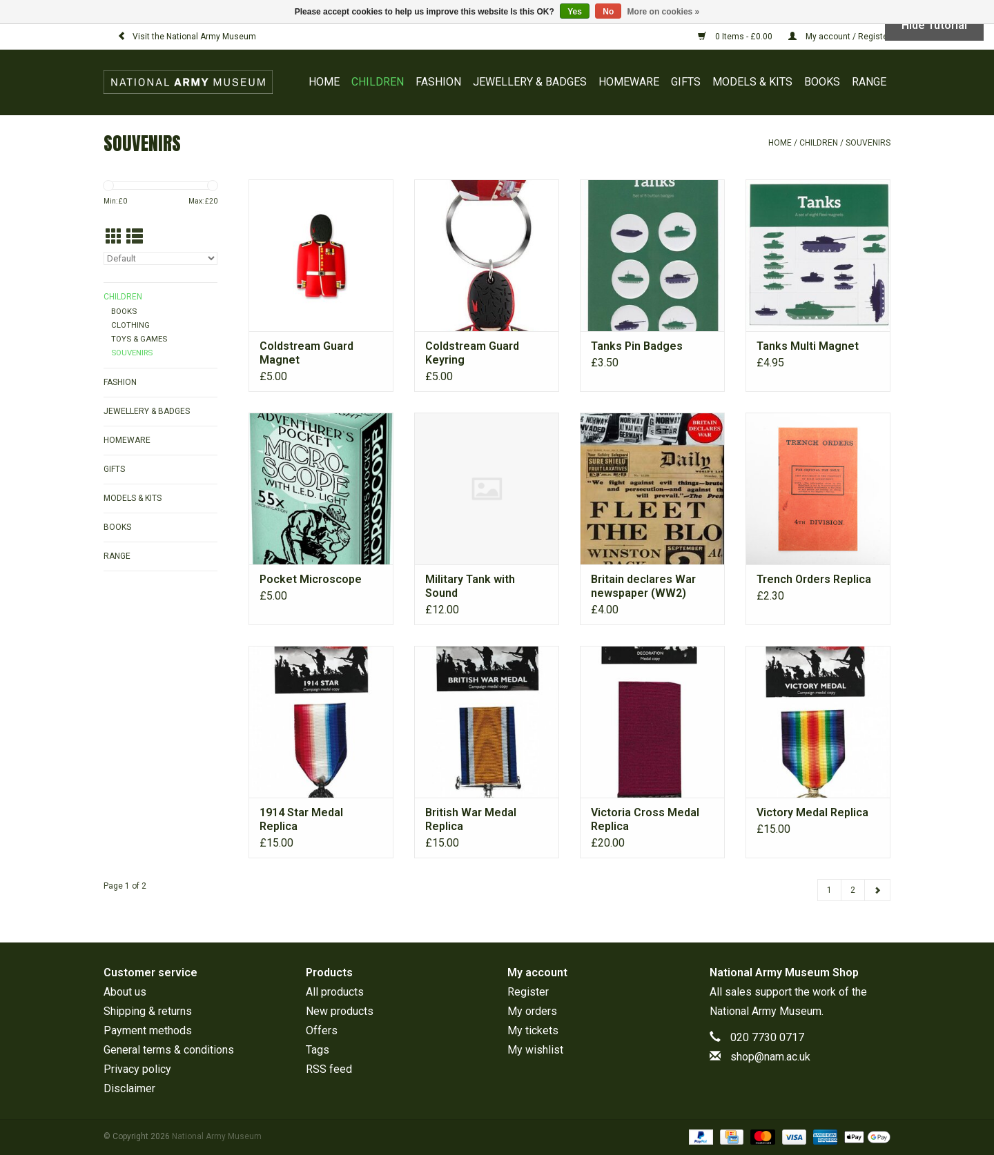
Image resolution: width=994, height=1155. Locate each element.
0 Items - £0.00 (736, 36)
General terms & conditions (169, 1049)
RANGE (869, 81)
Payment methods (148, 1030)
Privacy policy (137, 1069)
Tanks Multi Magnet (808, 346)
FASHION (438, 81)
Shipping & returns (148, 1011)
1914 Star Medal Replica (301, 819)
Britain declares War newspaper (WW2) (643, 586)
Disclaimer (129, 1088)
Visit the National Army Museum (186, 36)
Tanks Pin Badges (637, 346)
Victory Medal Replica (812, 812)
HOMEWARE (628, 81)
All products (335, 991)
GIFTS (686, 81)
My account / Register (839, 36)
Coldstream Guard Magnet (306, 352)
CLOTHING (130, 325)
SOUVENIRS (868, 143)
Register (528, 991)
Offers (322, 1030)
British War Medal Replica (470, 819)
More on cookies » (663, 12)
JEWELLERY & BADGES (530, 81)
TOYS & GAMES (139, 339)
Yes (574, 12)
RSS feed (329, 1069)
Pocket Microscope (311, 579)
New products (339, 1011)
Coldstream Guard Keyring (472, 352)
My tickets (532, 1030)
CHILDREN (377, 81)
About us (125, 991)
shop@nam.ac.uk (770, 1056)
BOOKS (822, 81)
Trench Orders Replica (814, 579)
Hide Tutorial (934, 25)
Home (324, 81)
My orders (532, 1011)
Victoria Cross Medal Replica (645, 819)
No (608, 12)
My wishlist (535, 1049)
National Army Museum (765, 1011)
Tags (317, 1049)
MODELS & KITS (752, 81)
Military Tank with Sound (470, 586)
